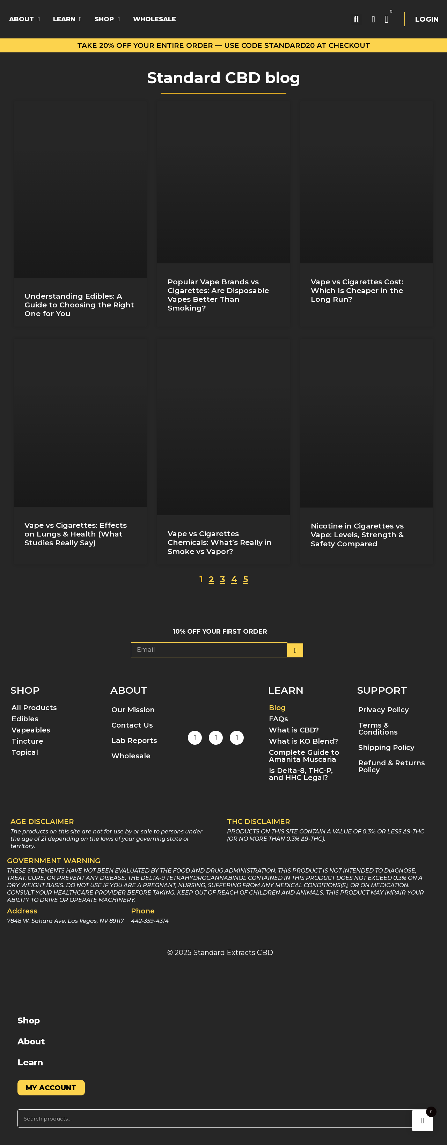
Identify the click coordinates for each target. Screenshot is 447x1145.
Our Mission (133, 710)
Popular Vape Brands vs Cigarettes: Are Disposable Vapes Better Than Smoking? (218, 295)
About (31, 1041)
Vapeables (31, 730)
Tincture (27, 741)
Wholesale (131, 756)
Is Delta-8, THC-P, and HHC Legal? (301, 774)
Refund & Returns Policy (391, 766)
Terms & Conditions (378, 728)
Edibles (25, 719)
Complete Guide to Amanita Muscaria (304, 756)
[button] (356, 19)
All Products (34, 707)
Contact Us (132, 725)
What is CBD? (294, 730)
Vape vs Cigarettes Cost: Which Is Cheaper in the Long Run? (357, 290)
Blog (277, 707)
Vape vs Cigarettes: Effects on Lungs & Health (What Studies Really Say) (75, 534)
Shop (28, 1020)
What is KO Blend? (303, 741)
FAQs (278, 719)
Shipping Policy (386, 747)
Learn (30, 1062)
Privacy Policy (383, 710)
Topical (25, 752)
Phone (143, 911)
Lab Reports (134, 740)
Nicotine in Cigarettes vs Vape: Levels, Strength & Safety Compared (357, 535)
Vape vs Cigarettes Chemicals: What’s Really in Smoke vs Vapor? (220, 542)
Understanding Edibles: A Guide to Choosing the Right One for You (79, 305)
